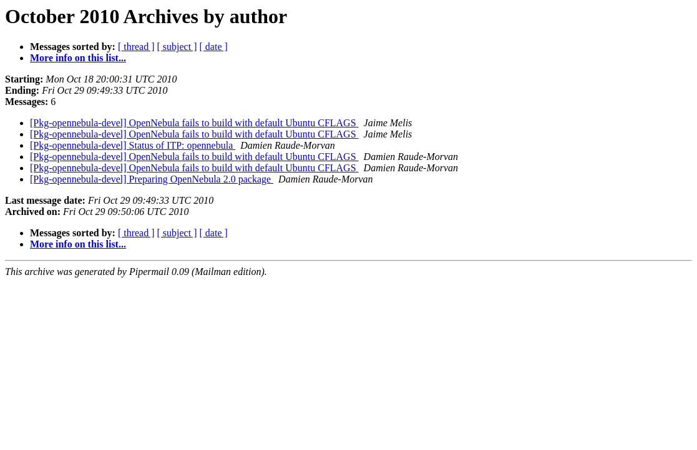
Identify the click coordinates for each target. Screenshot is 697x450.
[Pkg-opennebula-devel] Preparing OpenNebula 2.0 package (151, 179)
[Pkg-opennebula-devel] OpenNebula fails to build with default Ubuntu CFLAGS (194, 123)
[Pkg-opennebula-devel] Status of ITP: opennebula (132, 145)
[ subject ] (177, 46)
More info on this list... (78, 57)
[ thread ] (136, 46)
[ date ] (214, 46)
